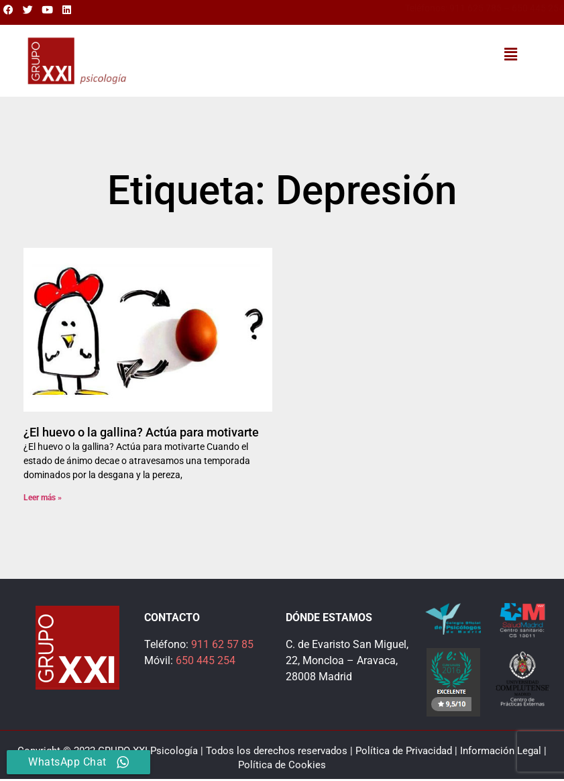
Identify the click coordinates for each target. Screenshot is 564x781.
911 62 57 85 (222, 644)
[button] (510, 54)
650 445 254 (538, 8)
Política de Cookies (282, 765)
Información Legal (500, 751)
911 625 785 (475, 8)
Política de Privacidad (403, 751)
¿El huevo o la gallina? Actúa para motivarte (141, 432)
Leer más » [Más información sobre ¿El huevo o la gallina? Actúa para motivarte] (42, 497)
